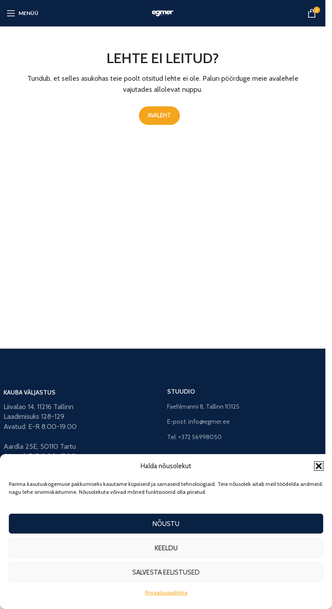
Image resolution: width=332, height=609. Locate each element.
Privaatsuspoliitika (166, 592)
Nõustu (166, 524)
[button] (318, 466)
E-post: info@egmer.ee (198, 421)
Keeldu (166, 548)
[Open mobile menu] (22, 13)
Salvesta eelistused (166, 572)
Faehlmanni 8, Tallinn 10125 (203, 406)
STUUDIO (181, 391)
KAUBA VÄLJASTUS (30, 392)
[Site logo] (163, 12)
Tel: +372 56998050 (194, 437)
